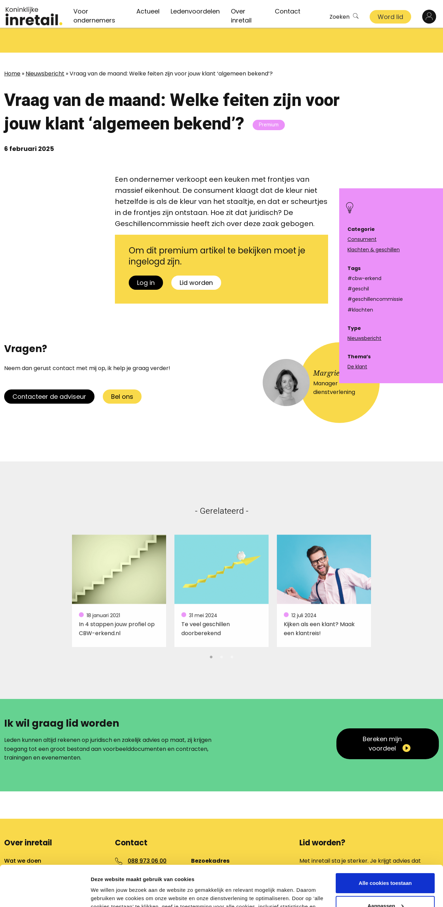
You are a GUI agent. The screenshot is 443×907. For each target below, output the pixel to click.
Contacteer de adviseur (49, 371)
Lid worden (196, 257)
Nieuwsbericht (45, 49)
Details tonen (107, 893)
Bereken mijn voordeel (382, 719)
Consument (362, 239)
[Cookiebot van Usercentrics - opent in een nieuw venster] (45, 893)
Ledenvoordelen (195, 11)
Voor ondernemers (94, 16)
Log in (146, 257)
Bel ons (122, 371)
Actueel (148, 11)
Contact (287, 11)
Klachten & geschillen (373, 249)
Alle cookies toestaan (385, 842)
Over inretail (241, 16)
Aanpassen (386, 865)
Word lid (390, 16)
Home (12, 49)
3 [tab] (231, 631)
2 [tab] (221, 631)
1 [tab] (211, 631)
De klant (357, 366)
